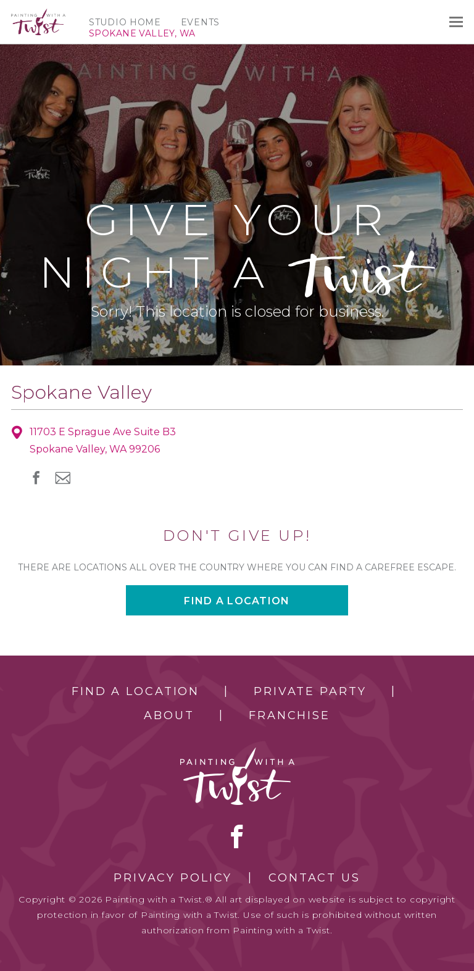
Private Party (310, 691)
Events (200, 22)
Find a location (236, 601)
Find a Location (135, 691)
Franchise (289, 715)
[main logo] (38, 14)
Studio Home (125, 22)
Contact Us (314, 878)
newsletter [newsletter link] (62, 478)
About (169, 715)
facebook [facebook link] (36, 477)
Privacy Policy (173, 878)
